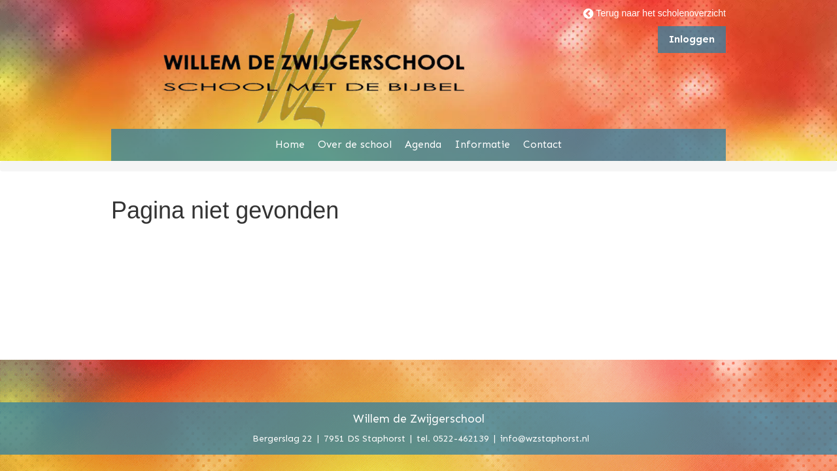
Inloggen (692, 39)
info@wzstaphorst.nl (544, 438)
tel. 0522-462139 (453, 438)
